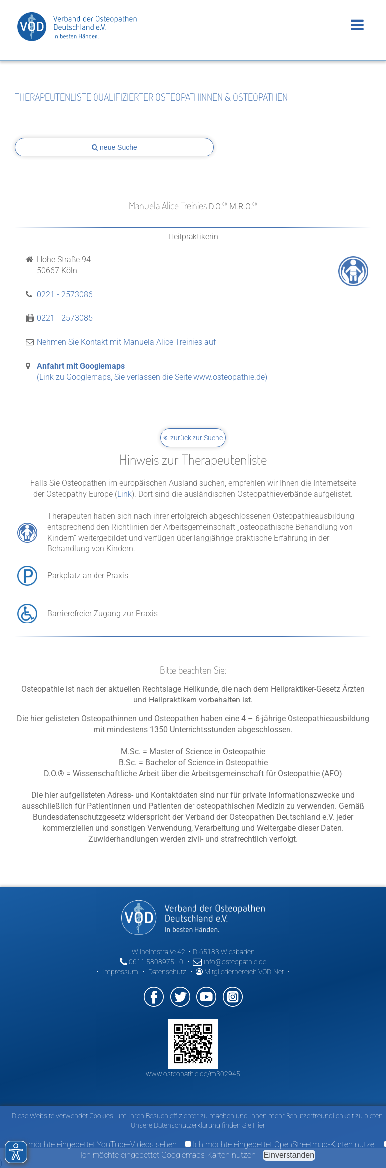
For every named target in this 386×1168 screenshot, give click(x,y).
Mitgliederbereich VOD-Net (240, 972)
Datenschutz (167, 972)
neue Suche (114, 147)
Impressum (120, 972)
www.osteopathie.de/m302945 (193, 1074)
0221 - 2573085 (65, 318)
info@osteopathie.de (229, 962)
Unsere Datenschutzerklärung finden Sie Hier (198, 1125)
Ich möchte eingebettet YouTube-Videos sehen (92, 1144)
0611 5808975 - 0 (151, 962)
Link (124, 494)
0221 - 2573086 (65, 294)
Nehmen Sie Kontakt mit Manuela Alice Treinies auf (126, 342)
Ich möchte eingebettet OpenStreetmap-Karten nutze (279, 1144)
